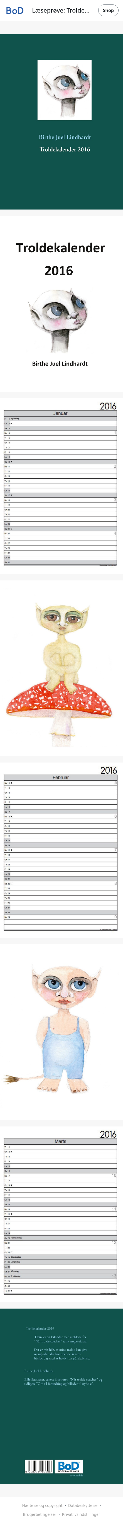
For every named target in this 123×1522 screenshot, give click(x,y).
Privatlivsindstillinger (81, 1514)
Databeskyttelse (82, 1505)
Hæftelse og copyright (42, 1505)
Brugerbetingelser (39, 1514)
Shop (108, 10)
